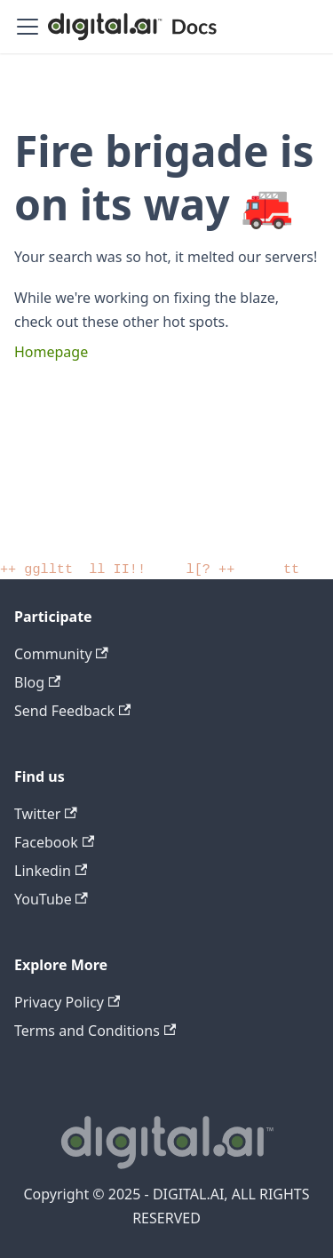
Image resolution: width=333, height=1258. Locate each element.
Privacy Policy (67, 1002)
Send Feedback (72, 711)
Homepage (51, 352)
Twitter (45, 814)
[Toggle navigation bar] (27, 26)
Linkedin (50, 870)
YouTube (51, 899)
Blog (37, 682)
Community (61, 654)
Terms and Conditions (95, 1030)
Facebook (54, 842)
